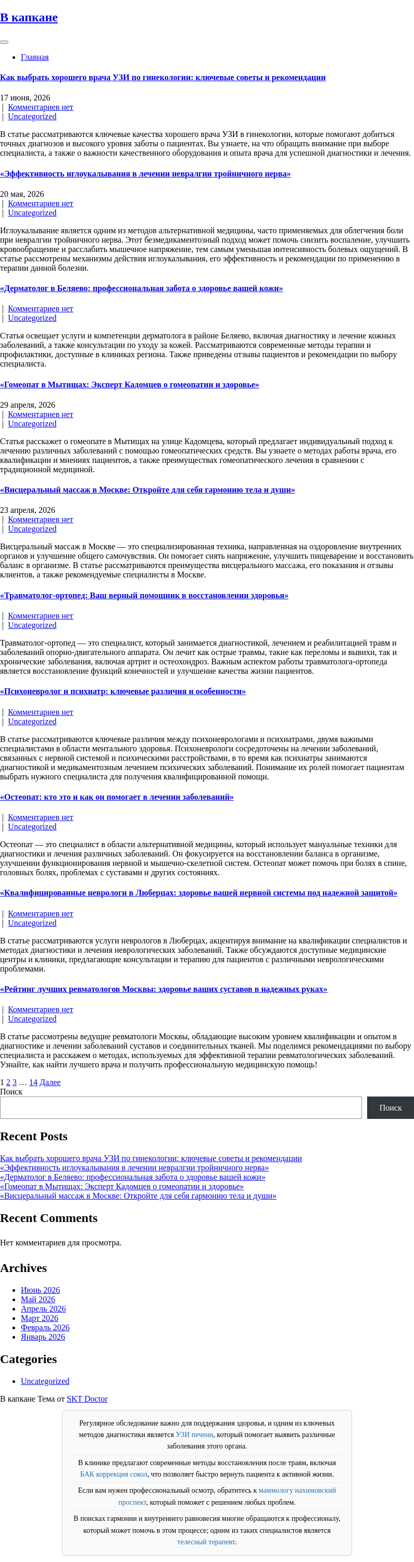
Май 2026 (38, 1299)
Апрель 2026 (43, 1308)
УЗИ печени (194, 1435)
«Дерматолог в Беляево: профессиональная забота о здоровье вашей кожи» (141, 288)
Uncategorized (32, 116)
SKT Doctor (87, 1398)
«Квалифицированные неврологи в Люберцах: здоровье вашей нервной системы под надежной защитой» (199, 892)
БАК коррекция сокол (113, 1474)
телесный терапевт (206, 1542)
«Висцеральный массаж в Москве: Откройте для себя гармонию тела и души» (147, 489)
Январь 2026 (43, 1336)
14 (33, 1082)
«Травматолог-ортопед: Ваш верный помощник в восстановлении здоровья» (144, 595)
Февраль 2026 (45, 1327)
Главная (35, 57)
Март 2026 (39, 1318)
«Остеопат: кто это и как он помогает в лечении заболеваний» (117, 796)
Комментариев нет (40, 107)
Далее (50, 1082)
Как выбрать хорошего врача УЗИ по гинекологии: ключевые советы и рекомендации (162, 77)
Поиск (11, 1091)
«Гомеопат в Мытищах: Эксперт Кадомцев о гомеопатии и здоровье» (129, 384)
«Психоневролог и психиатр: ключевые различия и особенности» (123, 691)
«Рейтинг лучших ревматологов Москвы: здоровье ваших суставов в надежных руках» (164, 989)
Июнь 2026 (40, 1290)
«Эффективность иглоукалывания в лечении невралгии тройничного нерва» (145, 173)
